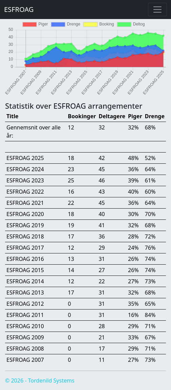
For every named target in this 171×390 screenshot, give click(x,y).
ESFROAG (19, 9)
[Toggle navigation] (157, 9)
